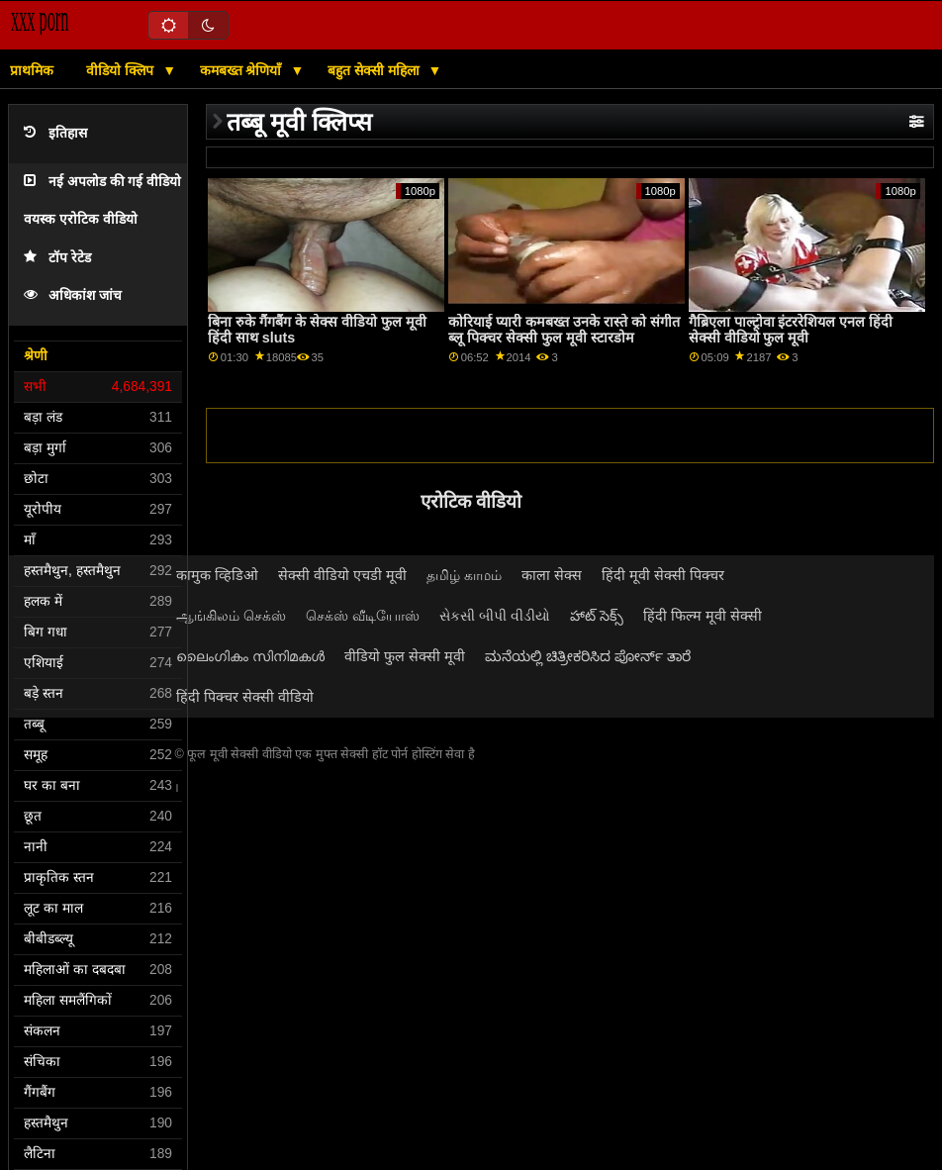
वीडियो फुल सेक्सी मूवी (404, 656)
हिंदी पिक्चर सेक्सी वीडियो (245, 697)
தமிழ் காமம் (464, 575)
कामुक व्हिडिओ (217, 575)
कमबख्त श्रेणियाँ (243, 70)
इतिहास (55, 133)
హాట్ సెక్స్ (596, 616)
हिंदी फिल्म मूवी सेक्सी (702, 616)
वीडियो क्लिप (121, 70)
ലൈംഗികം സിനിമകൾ (250, 656)
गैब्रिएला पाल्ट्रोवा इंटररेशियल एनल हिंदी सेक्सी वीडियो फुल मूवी (791, 330)
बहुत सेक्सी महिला (376, 70)
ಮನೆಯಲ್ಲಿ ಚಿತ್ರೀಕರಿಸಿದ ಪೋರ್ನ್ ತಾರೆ (588, 656)
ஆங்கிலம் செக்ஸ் (231, 616)
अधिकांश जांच (73, 295)
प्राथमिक (31, 70)
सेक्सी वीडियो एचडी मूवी (342, 575)
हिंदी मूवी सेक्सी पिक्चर (663, 575)
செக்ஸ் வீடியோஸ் (363, 616)
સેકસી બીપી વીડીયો (494, 616)
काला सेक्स (551, 575)
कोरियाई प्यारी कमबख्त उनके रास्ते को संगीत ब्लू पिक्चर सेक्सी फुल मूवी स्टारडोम (564, 330)
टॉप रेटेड (57, 257)
